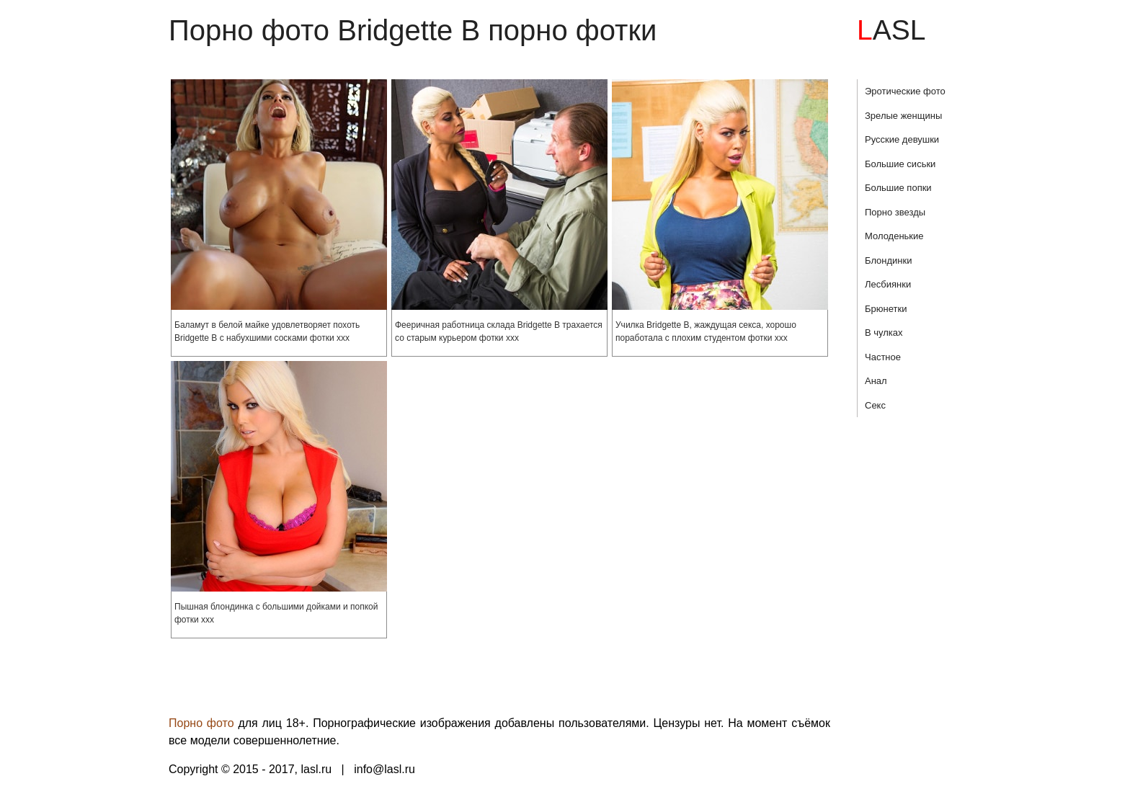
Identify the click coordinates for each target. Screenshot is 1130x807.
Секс (875, 405)
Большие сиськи (900, 164)
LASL (891, 29)
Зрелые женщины (903, 115)
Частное (883, 357)
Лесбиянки (888, 284)
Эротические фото (905, 91)
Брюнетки (886, 308)
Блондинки (888, 260)
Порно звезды (895, 212)
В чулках (884, 332)
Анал (876, 380)
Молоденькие (894, 236)
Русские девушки (902, 139)
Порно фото (201, 723)
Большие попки (898, 187)
